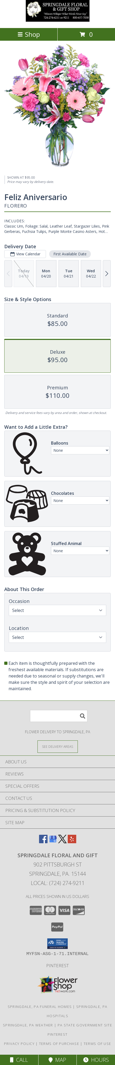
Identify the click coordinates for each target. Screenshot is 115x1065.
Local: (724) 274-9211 (57, 883)
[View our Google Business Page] (53, 841)
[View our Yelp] (72, 841)
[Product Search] (58, 716)
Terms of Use (97, 1043)
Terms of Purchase (59, 1043)
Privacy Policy (19, 1043)
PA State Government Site (85, 1025)
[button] (57, 943)
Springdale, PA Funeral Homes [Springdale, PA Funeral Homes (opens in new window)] (40, 1006)
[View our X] (62, 841)
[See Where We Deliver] (57, 746)
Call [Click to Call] (19, 1059)
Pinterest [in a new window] (57, 965)
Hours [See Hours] (96, 1059)
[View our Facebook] (43, 841)
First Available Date (70, 253)
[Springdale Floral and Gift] (58, 20)
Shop (29, 34)
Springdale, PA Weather (28, 1025)
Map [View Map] (57, 1059)
